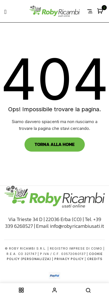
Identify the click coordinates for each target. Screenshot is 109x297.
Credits (95, 259)
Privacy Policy (69, 259)
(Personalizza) (36, 259)
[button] (101, 11)
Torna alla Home (55, 144)
